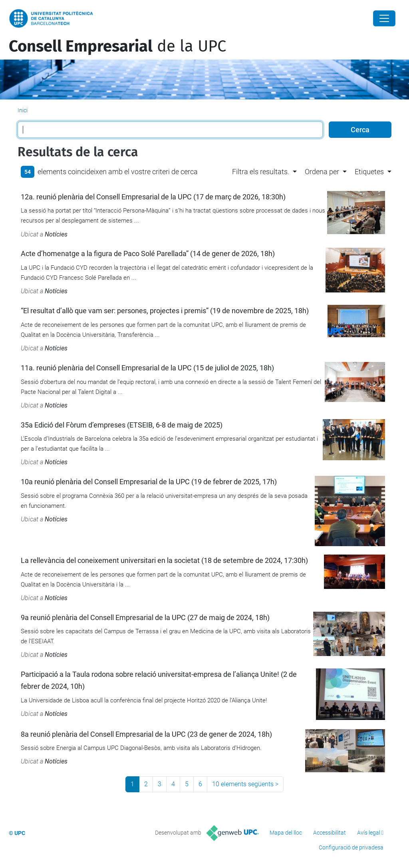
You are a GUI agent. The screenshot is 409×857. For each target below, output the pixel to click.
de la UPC (117, 46)
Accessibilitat (329, 832)
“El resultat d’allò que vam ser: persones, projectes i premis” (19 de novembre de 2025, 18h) (165, 310)
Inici (23, 110)
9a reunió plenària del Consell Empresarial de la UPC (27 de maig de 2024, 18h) (145, 617)
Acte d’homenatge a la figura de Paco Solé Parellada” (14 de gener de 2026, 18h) (148, 253)
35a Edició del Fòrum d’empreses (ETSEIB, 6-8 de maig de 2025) (121, 425)
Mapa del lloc (286, 832)
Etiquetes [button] (369, 171)
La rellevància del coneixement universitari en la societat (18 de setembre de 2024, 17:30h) (164, 560)
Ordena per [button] (322, 171)
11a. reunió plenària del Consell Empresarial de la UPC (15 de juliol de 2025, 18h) (147, 368)
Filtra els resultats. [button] (260, 171)
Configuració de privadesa (351, 847)
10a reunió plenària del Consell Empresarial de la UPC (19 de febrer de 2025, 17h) (149, 481)
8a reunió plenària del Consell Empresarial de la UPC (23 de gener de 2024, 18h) (146, 734)
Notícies (56, 234)
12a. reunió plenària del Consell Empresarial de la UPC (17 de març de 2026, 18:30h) (153, 197)
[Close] (384, 18)
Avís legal (368, 832)
